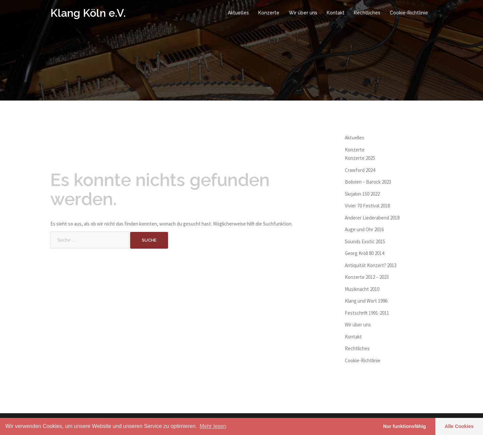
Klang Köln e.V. (88, 13)
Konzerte (268, 12)
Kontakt (335, 12)
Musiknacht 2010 (362, 289)
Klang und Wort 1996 (366, 301)
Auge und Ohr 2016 (364, 229)
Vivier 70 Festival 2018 (367, 205)
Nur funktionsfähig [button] (404, 426)
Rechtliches (367, 12)
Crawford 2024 (360, 170)
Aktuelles (238, 12)
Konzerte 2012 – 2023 (367, 277)
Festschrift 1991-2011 (367, 313)
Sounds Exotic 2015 (365, 241)
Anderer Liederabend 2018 (372, 217)
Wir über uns (303, 12)
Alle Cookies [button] (459, 426)
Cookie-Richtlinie (409, 12)
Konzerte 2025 (360, 158)
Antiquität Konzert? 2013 (370, 265)
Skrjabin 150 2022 (362, 194)
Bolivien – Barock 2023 (368, 182)
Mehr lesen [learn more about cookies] (213, 426)
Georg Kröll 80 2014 (364, 253)
